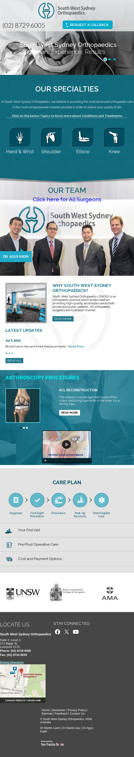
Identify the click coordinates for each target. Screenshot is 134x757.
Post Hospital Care (101, 515)
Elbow (83, 151)
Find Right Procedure (37, 515)
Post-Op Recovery (80, 515)
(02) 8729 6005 (23, 25)
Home (45, 710)
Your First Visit (29, 530)
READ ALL (14, 360)
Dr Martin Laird (50, 728)
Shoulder (51, 151)
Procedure (58, 513)
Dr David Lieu (71, 728)
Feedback (60, 713)
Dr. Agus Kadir (16, 256)
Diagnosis (16, 513)
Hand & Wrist (20, 151)
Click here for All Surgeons (67, 199)
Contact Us (77, 713)
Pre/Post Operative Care (38, 544)
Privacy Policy (77, 710)
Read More (76, 346)
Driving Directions (11, 662)
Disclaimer (58, 710)
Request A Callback (89, 25)
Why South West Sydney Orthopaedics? (81, 288)
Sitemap (46, 713)
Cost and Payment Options (40, 559)
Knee (114, 151)
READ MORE (63, 319)
